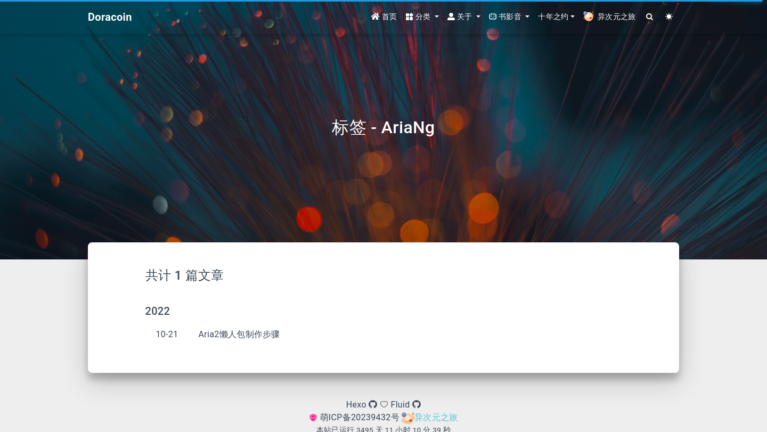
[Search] (650, 17)
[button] (422, 17)
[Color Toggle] (669, 17)
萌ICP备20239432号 (355, 417)
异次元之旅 (430, 417)
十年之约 (553, 17)
